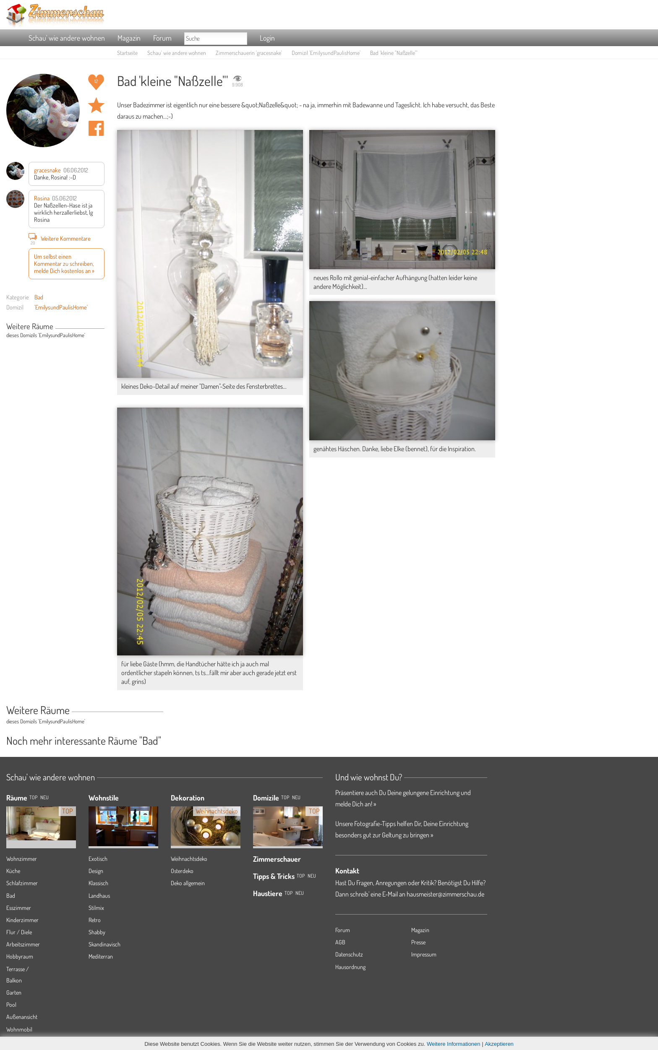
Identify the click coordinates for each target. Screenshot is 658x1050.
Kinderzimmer (22, 919)
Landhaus (99, 895)
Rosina (42, 198)
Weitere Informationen (453, 1044)
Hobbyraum (19, 956)
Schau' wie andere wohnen (67, 37)
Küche (13, 870)
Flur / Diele (19, 932)
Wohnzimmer (21, 858)
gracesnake (47, 170)
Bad (38, 297)
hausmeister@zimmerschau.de (445, 894)
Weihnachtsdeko (189, 858)
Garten (13, 992)
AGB (340, 942)
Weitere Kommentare (60, 238)
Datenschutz (349, 954)
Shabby (97, 932)
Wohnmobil (19, 1029)
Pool (11, 1004)
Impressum (423, 954)
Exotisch (98, 858)
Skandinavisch (104, 944)
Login (267, 37)
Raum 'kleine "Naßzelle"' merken (96, 105)
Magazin (129, 37)
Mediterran (101, 956)
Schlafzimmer (22, 882)
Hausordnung (350, 966)
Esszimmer (18, 907)
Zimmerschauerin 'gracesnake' (249, 52)
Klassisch (98, 882)
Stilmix (96, 907)
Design (96, 870)
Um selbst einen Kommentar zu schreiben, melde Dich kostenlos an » (64, 263)
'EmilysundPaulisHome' (61, 307)
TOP (33, 797)
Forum (162, 37)
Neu (296, 797)
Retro (95, 919)
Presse (418, 942)
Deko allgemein (188, 882)
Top (285, 797)
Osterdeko (182, 870)
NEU (44, 797)
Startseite (127, 52)
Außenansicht (21, 1016)
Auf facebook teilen (96, 128)
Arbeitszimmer (23, 944)
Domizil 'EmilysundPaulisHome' (326, 52)
